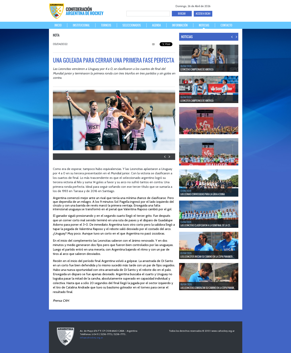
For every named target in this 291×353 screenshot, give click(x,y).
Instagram (237, 5)
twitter (223, 5)
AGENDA (156, 25)
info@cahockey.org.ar (91, 337)
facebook (216, 5)
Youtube (230, 5)
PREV (165, 156)
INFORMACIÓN (180, 25)
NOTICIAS (204, 25)
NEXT (169, 156)
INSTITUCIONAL (81, 25)
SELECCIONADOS (132, 25)
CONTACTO (226, 25)
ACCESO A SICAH (203, 13)
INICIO (58, 25)
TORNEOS (106, 25)
